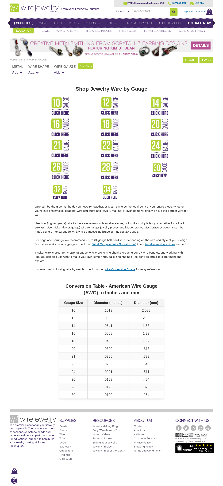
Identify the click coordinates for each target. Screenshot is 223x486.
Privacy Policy (142, 443)
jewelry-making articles (160, 244)
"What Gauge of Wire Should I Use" (114, 244)
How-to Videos (101, 434)
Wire (43, 23)
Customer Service (145, 438)
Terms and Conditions (147, 451)
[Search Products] (173, 12)
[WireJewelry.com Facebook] (179, 428)
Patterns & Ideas (103, 438)
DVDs (62, 443)
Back (206, 60)
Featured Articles (157, 31)
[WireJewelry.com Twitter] (186, 428)
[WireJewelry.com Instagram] (200, 428)
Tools (73, 23)
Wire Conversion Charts (120, 269)
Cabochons (66, 451)
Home (13, 60)
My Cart (204, 12)
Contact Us (141, 426)
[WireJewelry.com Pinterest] (208, 428)
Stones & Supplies (136, 23)
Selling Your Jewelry (105, 443)
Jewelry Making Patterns (60, 31)
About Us (139, 430)
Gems (63, 430)
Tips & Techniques (99, 31)
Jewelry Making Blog (105, 426)
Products (120, 11)
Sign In (188, 12)
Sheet (58, 23)
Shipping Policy (143, 447)
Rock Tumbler (170, 23)
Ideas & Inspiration (192, 31)
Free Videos (128, 31)
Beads (110, 23)
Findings (64, 455)
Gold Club (65, 459)
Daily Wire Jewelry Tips (107, 430)
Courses (91, 23)
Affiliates (139, 434)
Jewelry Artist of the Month (109, 451)
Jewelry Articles (102, 447)
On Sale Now (199, 23)
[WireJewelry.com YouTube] (193, 428)
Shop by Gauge (37, 60)
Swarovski (65, 447)
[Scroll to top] (14, 483)
